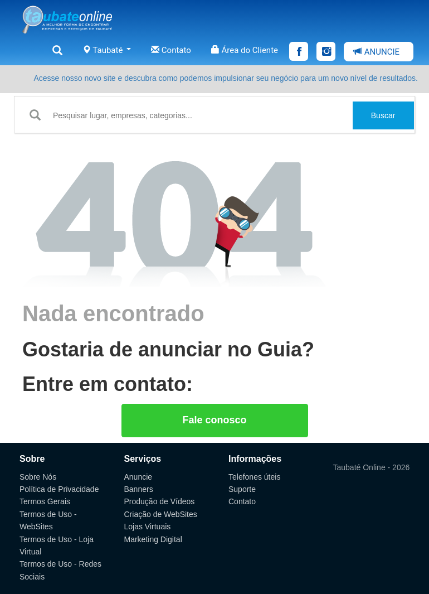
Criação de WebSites (160, 514)
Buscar (383, 115)
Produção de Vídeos (159, 501)
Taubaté (106, 50)
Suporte (242, 489)
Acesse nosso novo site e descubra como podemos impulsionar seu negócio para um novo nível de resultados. (225, 78)
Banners (138, 489)
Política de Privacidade (59, 489)
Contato (171, 50)
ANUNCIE (376, 52)
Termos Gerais (45, 501)
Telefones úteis (254, 476)
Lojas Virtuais (147, 526)
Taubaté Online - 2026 (371, 467)
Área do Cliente (244, 50)
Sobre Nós (38, 476)
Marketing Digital (153, 539)
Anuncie (138, 476)
